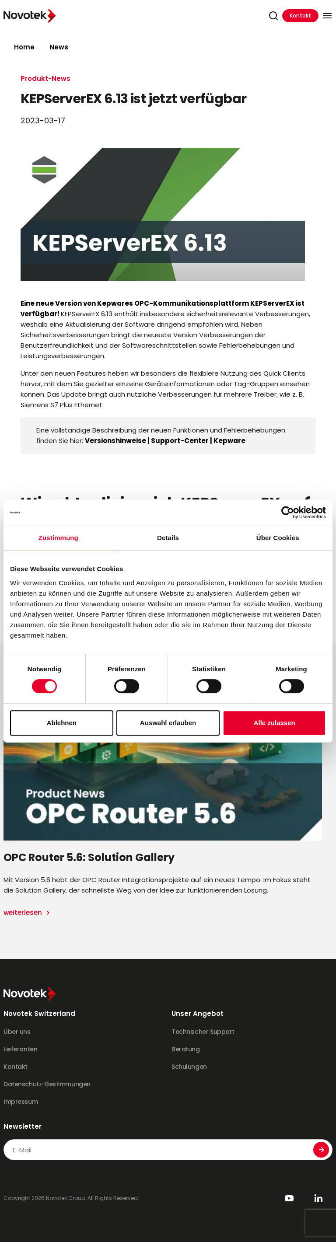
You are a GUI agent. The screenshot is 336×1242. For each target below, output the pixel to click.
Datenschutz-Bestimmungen (47, 1084)
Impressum (21, 1101)
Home (24, 47)
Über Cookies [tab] (277, 537)
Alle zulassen (274, 722)
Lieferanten (20, 1049)
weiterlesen (24, 912)
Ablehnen (62, 722)
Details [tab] (168, 537)
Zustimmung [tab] (58, 537)
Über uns (17, 1031)
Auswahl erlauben (168, 722)
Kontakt (300, 15)
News (58, 47)
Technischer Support (203, 1031)
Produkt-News (45, 78)
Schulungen (189, 1066)
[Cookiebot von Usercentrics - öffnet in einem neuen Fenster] (287, 512)
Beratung (186, 1049)
